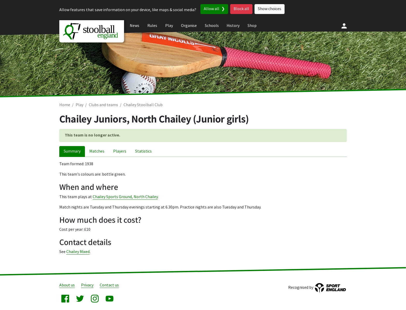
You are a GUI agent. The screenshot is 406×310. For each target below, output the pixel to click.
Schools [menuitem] (212, 25)
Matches (96, 151)
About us (67, 285)
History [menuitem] (233, 25)
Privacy (87, 285)
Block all (241, 8)
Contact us (109, 285)
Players (119, 151)
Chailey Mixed (78, 251)
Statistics (143, 151)
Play (79, 105)
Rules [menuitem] (152, 25)
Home (64, 105)
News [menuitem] (134, 25)
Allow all (211, 8)
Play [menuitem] (169, 25)
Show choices (269, 8)
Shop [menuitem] (252, 25)
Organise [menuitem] (189, 25)
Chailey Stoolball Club (143, 105)
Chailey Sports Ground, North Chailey (125, 196)
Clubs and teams (103, 105)
